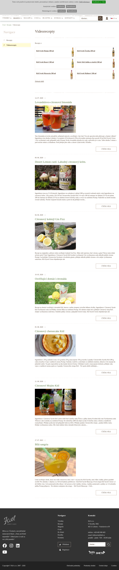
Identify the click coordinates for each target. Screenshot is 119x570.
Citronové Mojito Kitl (47, 385)
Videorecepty (11, 45)
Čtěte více (106, 149)
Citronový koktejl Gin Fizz (50, 219)
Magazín (27, 18)
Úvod (3, 25)
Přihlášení (66, 544)
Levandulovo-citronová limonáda (53, 102)
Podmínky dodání (89, 566)
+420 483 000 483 (99, 532)
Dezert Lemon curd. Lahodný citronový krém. (60, 161)
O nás (36, 18)
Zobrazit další (39, 81)
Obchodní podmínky (73, 566)
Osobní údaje (103, 566)
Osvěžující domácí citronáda (50, 278)
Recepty (16, 18)
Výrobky (6, 18)
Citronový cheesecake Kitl (49, 331)
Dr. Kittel (46, 18)
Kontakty (69, 18)
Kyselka (57, 18)
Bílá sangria (41, 444)
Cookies (114, 566)
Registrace (65, 550)
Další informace (84, 2)
